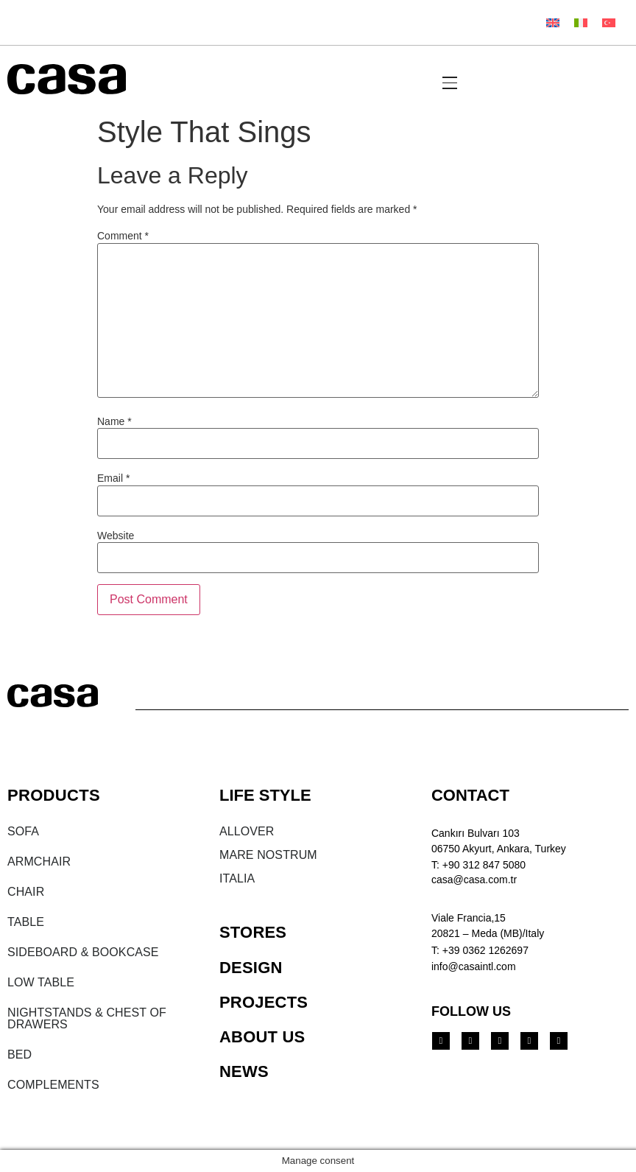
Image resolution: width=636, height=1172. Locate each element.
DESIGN (251, 967)
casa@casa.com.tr (474, 879)
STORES (252, 932)
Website (115, 535)
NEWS (244, 1071)
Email (113, 478)
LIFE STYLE (265, 795)
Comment (123, 236)
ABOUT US (262, 1037)
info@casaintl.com (473, 966)
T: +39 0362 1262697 (480, 950)
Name (114, 421)
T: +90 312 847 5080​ (478, 865)
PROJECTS (263, 1002)
